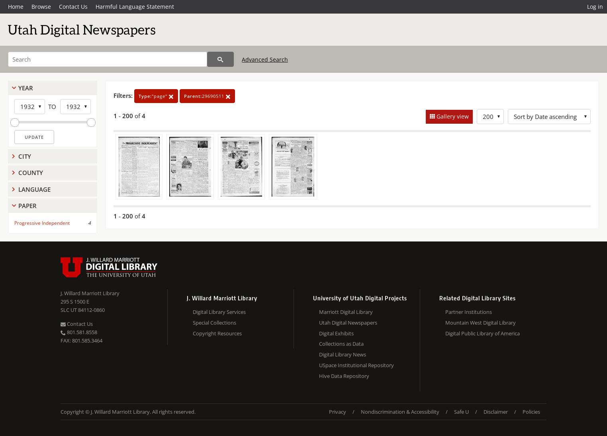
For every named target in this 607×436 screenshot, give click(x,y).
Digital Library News (342, 354)
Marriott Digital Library (346, 311)
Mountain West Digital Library (480, 322)
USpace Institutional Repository (356, 365)
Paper (27, 206)
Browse (41, 6)
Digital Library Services (219, 311)
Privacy (337, 411)
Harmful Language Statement (135, 6)
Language (34, 189)
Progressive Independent (42, 223)
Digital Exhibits (336, 333)
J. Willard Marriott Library (90, 293)
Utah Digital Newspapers (348, 322)
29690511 (207, 96)
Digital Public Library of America (482, 333)
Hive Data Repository (344, 376)
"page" (156, 96)
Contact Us (73, 6)
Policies (531, 411)
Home (15, 6)
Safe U (461, 411)
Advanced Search (265, 59)
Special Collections (214, 322)
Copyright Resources (217, 333)
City (24, 156)
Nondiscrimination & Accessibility (400, 411)
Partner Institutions (468, 311)
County (30, 173)
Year (25, 88)
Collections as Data (341, 343)
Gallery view (452, 116)
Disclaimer (496, 411)
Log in (595, 6)
